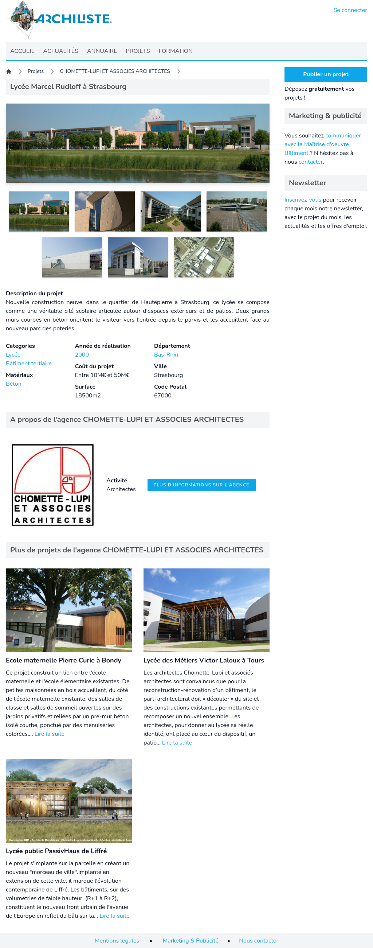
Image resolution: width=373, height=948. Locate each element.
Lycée (13, 355)
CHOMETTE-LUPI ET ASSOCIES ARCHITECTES (115, 71)
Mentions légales (117, 941)
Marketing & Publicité (191, 941)
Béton (13, 384)
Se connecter (351, 10)
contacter (311, 162)
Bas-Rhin (166, 355)
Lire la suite (49, 734)
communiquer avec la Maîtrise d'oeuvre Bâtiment (322, 144)
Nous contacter (258, 941)
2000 (82, 355)
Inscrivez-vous (302, 200)
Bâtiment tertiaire (29, 364)
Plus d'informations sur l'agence (202, 485)
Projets (36, 71)
